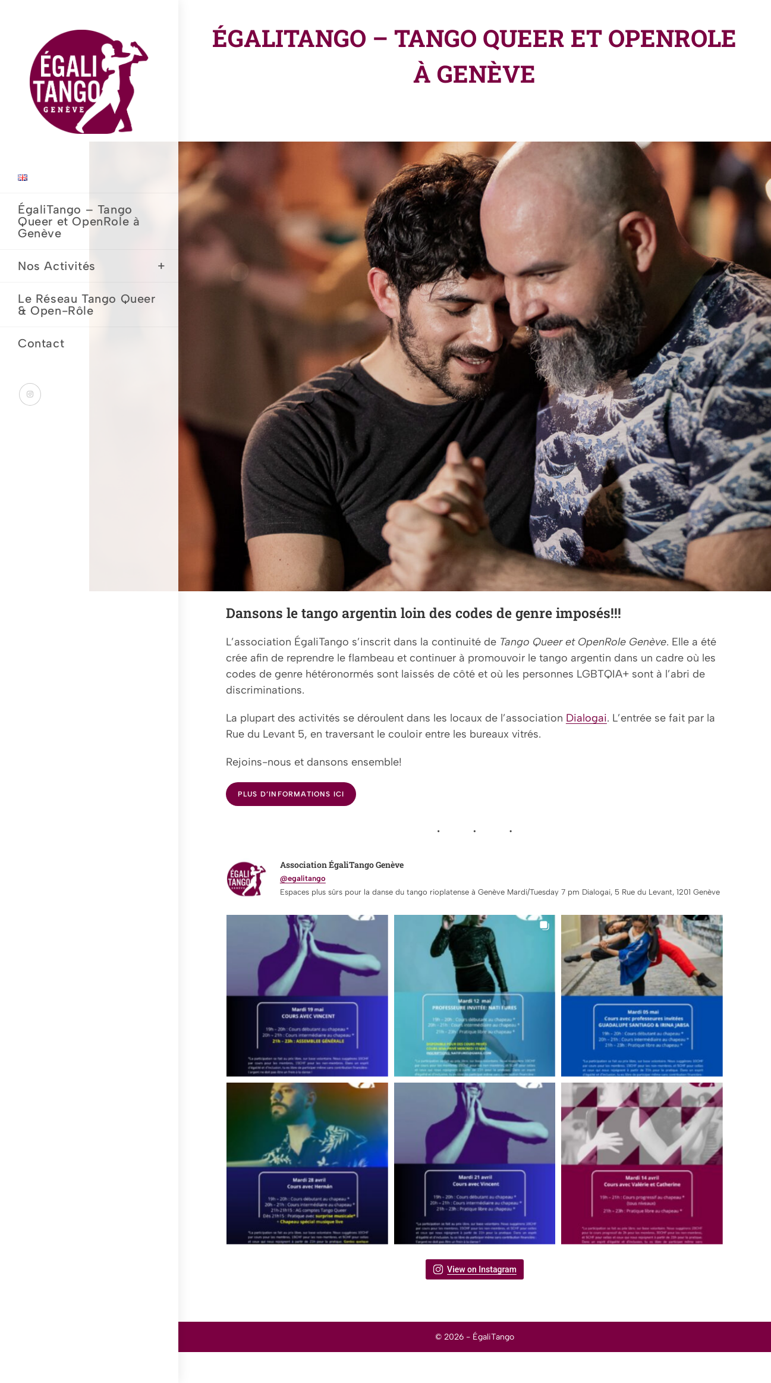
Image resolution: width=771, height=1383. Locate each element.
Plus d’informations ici (291, 794)
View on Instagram (475, 1269)
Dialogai (586, 718)
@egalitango (303, 878)
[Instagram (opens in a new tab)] (30, 394)
